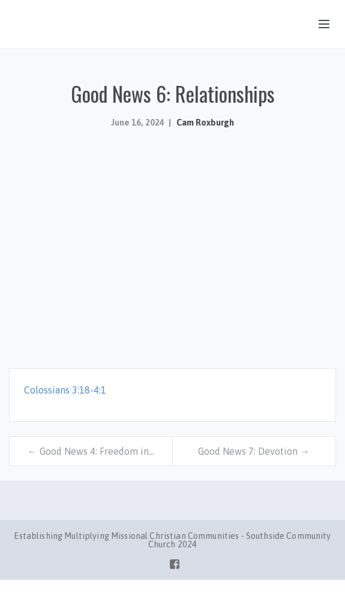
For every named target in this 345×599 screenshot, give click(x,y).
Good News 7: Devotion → (254, 451)
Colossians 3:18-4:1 (65, 390)
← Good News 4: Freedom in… (91, 451)
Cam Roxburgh (205, 122)
